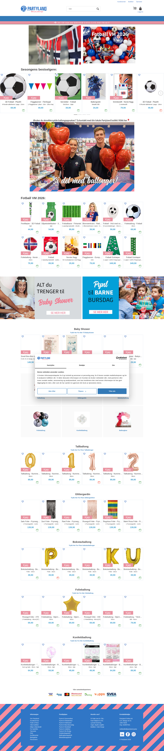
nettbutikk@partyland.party (128, 729)
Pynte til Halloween (65, 723)
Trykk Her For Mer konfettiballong (82, 641)
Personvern (34, 739)
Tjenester (139, 2)
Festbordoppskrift (64, 733)
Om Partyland (34, 718)
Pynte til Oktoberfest (65, 720)
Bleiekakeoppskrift (65, 737)
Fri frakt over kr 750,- (97, 718)
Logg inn (140, 12)
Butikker (131, 2)
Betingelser (33, 737)
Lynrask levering (96, 723)
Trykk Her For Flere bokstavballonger (82, 545)
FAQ (31, 733)
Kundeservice (34, 720)
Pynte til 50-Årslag (65, 731)
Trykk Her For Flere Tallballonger (82, 450)
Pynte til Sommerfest (66, 718)
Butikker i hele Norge (97, 727)
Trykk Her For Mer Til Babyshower (82, 332)
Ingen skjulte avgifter (97, 725)
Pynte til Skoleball (65, 727)
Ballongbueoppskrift (65, 735)
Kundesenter (121, 2)
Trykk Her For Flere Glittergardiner (82, 498)
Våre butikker (34, 725)
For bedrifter (34, 729)
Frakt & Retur (34, 723)
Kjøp (33, 97)
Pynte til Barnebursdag (66, 725)
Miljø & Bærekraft (35, 727)
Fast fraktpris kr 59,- (97, 720)
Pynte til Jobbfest (64, 729)
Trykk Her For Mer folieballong (83, 593)
